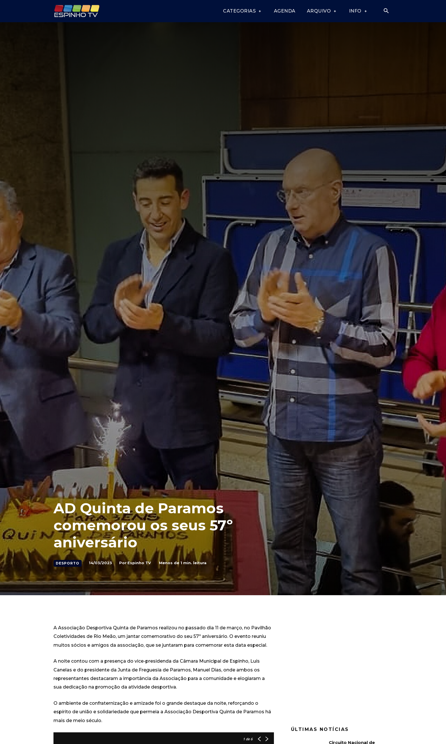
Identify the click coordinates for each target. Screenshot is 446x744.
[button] (386, 11)
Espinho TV (139, 562)
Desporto (67, 563)
